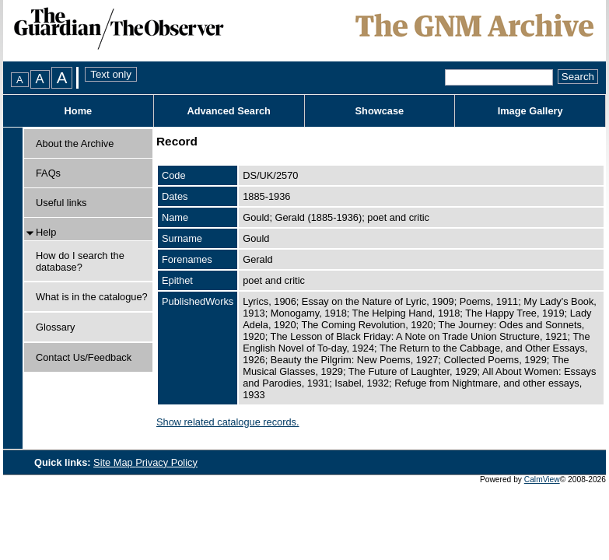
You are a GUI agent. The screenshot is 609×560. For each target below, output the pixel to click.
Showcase (379, 111)
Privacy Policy (166, 462)
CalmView (542, 479)
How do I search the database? (80, 261)
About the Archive (75, 143)
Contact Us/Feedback (83, 357)
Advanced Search (228, 111)
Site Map (114, 462)
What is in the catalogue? (92, 297)
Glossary (55, 327)
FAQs (48, 173)
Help (46, 232)
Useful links (61, 202)
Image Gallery (530, 111)
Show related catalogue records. (227, 422)
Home (79, 111)
